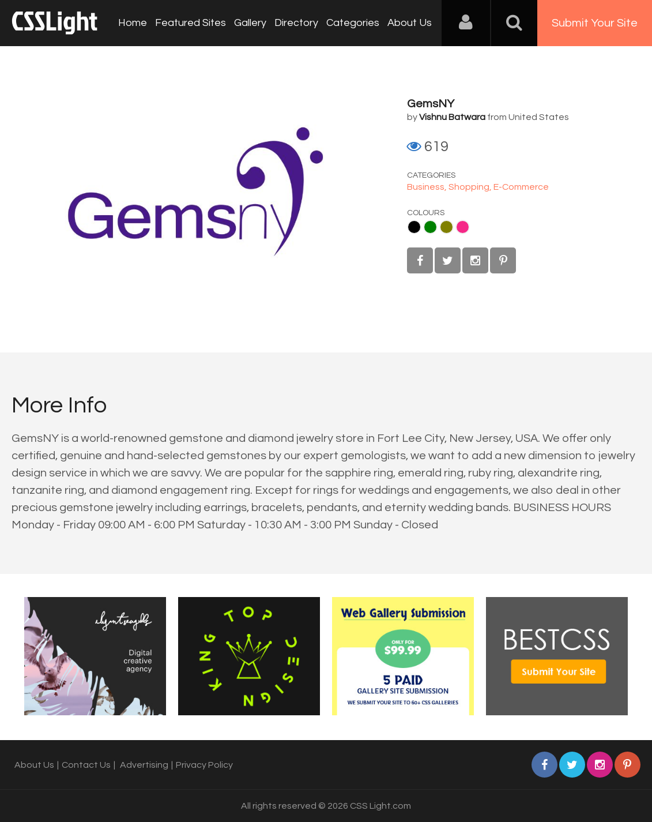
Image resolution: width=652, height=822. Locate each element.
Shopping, (471, 187)
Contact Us (86, 765)
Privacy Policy (204, 765)
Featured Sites (190, 22)
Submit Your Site (595, 23)
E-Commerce (521, 187)
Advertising (144, 765)
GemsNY (430, 104)
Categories (352, 22)
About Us (409, 22)
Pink (462, 227)
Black (414, 227)
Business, (428, 187)
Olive (446, 227)
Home (132, 22)
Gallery (250, 22)
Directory (296, 22)
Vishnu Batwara (452, 117)
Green (430, 227)
